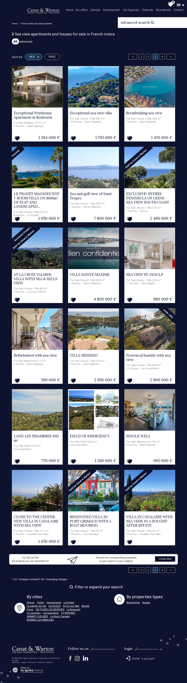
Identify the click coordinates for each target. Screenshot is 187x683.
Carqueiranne (53, 602)
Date (34, 56)
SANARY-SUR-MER (37, 616)
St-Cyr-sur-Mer (71, 606)
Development (111, 10)
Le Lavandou (34, 613)
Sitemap (15, 662)
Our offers (81, 10)
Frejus (30, 609)
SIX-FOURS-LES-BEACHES (50, 609)
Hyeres (30, 602)
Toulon (40, 602)
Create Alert (165, 558)
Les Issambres (51, 613)
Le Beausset (73, 609)
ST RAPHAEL (68, 613)
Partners (41, 662)
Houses (146, 602)
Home (69, 10)
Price (52, 56)
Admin (50, 662)
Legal (23, 662)
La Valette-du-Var (36, 606)
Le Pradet (69, 602)
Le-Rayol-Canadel (60, 616)
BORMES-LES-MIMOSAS (40, 620)
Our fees (32, 662)
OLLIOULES (54, 606)
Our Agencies (131, 10)
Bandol (85, 606)
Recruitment (163, 10)
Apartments (133, 602)
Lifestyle (95, 10)
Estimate (147, 10)
